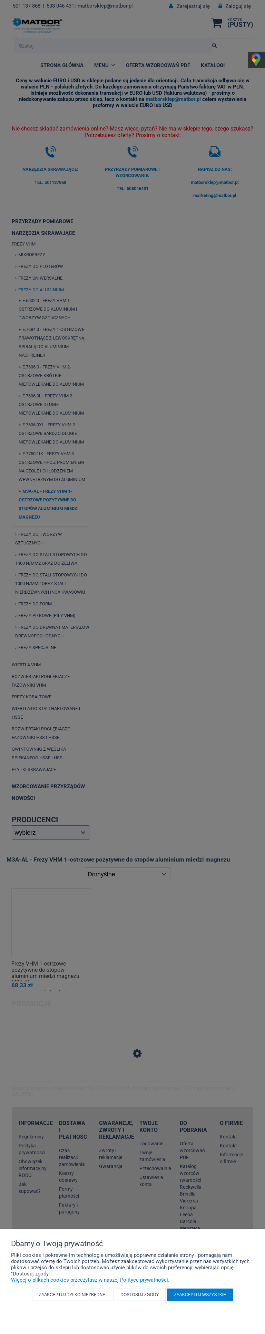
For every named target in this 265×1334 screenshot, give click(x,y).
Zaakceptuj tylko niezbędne (72, 1294)
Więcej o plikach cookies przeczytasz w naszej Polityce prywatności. (90, 1280)
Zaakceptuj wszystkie (200, 1294)
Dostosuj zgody (139, 1294)
